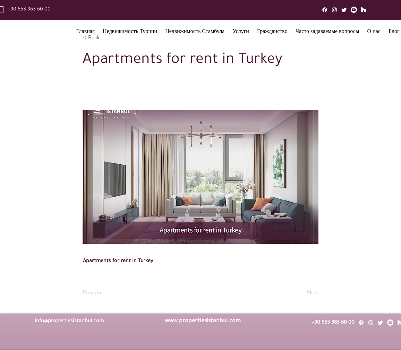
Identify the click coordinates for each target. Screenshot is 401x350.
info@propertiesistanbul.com (69, 321)
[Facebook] (325, 10)
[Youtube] (354, 10)
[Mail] (363, 10)
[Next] (301, 292)
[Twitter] (344, 10)
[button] (130, 32)
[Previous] (106, 292)
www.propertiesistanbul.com (203, 321)
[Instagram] (334, 10)
